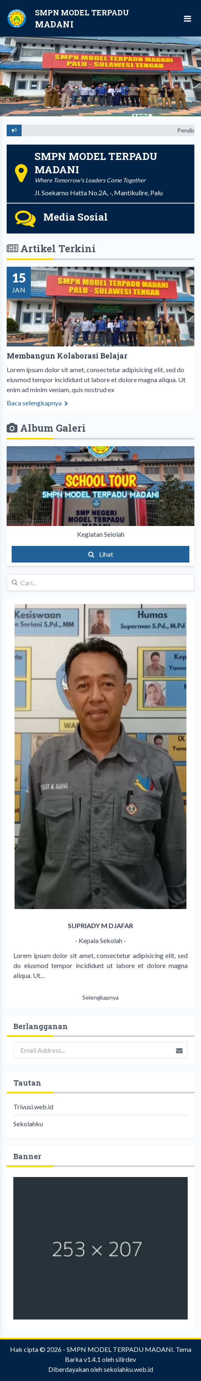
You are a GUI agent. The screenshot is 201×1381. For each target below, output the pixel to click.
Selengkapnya (100, 997)
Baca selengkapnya (37, 408)
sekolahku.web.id (128, 1369)
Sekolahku (28, 1124)
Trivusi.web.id (33, 1107)
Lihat (100, 554)
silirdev (125, 1359)
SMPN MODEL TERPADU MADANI (120, 1349)
